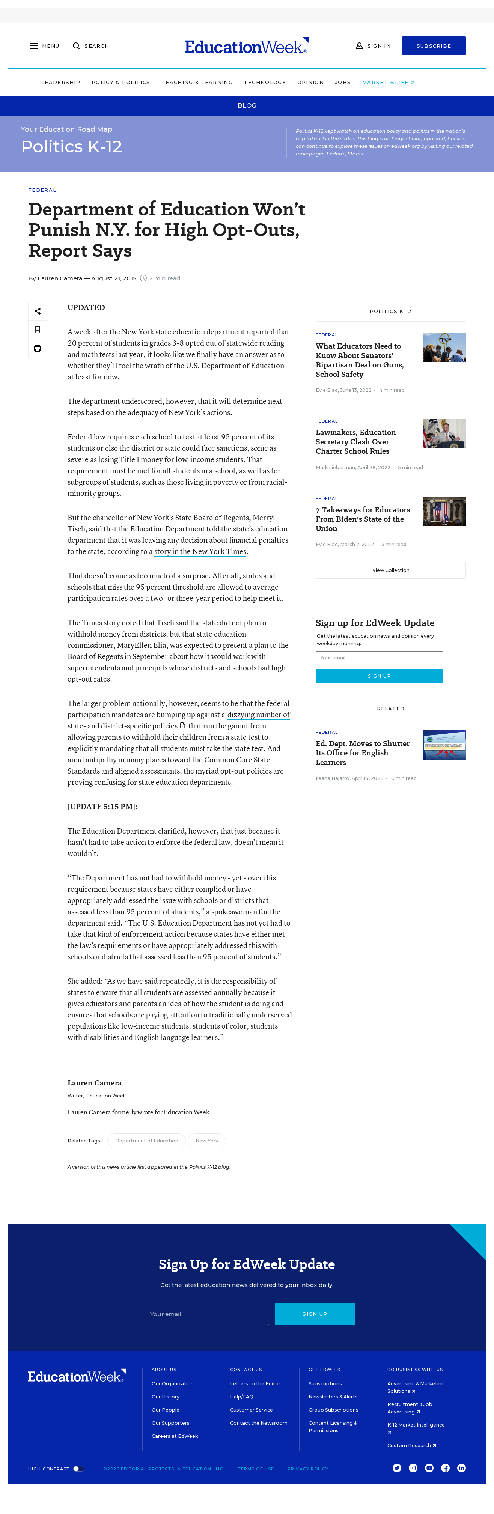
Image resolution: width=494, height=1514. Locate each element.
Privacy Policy (308, 1469)
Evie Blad (327, 390)
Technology (284, 82)
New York (207, 1141)
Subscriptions (325, 1383)
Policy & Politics (139, 82)
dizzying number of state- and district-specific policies (179, 720)
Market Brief (407, 82)
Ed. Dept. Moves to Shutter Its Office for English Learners (363, 753)
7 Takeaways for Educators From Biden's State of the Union (363, 519)
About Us (164, 1369)
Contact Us (246, 1369)
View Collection (391, 570)
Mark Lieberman (335, 467)
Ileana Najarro (332, 778)
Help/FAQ (241, 1397)
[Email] (204, 1314)
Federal (42, 190)
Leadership (79, 82)
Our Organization (173, 1383)
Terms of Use (256, 1469)
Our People (165, 1410)
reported (260, 332)
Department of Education (146, 1141)
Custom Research (411, 1445)
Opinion (329, 82)
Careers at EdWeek (175, 1436)
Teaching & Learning (216, 82)
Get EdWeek (325, 1369)
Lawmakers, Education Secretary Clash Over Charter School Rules (356, 442)
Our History (165, 1397)
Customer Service (251, 1410)
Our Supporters (171, 1423)
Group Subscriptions (333, 1410)
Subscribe (434, 46)
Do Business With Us (415, 1369)
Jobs (362, 82)
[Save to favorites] (38, 330)
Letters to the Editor (255, 1383)
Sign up (315, 1314)
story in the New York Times (200, 551)
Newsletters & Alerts (333, 1397)
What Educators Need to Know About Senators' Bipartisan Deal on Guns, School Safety (360, 360)
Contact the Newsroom (259, 1423)
